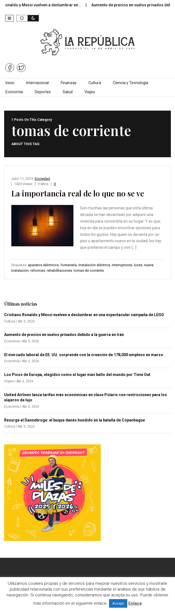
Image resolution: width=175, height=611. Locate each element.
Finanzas (68, 83)
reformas (37, 270)
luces (138, 265)
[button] (9, 18)
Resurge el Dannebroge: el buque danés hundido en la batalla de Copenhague (74, 420)
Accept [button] (118, 603)
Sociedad (42, 179)
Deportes (43, 92)
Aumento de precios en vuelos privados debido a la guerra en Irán (64, 334)
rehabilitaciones (59, 270)
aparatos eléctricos (43, 265)
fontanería (68, 265)
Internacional (37, 83)
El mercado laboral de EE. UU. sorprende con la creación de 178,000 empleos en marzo (83, 355)
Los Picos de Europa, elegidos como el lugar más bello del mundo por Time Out (77, 374)
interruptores (122, 265)
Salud (68, 92)
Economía (14, 92)
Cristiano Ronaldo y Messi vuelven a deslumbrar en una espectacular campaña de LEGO (84, 315)
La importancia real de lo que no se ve (77, 193)
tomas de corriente (89, 270)
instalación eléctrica (94, 265)
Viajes (89, 92)
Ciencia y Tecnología (130, 83)
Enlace (135, 603)
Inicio (10, 83)
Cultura (94, 83)
